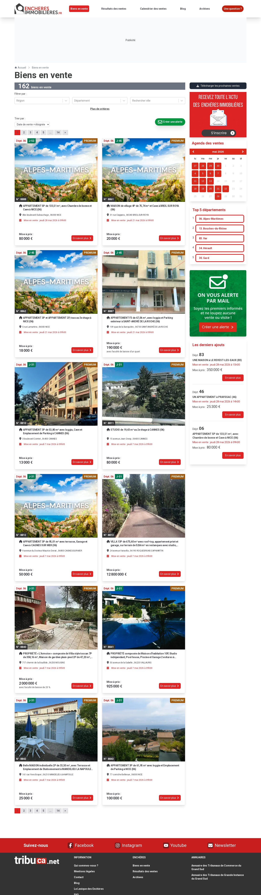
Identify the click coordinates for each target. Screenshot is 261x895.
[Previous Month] (193, 152)
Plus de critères (99, 108)
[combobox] (16, 101)
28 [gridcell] (218, 196)
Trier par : (19, 118)
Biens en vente (40, 67)
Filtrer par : (20, 93)
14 (58, 132)
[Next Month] (243, 152)
